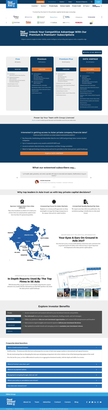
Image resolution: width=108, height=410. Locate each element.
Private (10, 313)
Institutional (11, 325)
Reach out (34, 120)
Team (37, 402)
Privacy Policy (9, 408)
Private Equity (53, 6)
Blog (76, 402)
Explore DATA (54, 153)
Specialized (11, 319)
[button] (17, 177)
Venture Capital (65, 6)
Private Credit (76, 6)
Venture (10, 331)
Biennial (98, 52)
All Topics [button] (86, 6)
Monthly (86, 52)
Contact (57, 402)
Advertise (47, 402)
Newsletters (52, 2)
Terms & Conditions (19, 408)
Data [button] (69, 2)
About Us (27, 402)
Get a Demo (90, 69)
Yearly (92, 52)
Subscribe (40, 2)
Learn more (90, 72)
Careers (68, 402)
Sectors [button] (43, 6)
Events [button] (62, 2)
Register (18, 69)
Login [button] (98, 2)
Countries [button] (35, 6)
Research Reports (81, 2)
